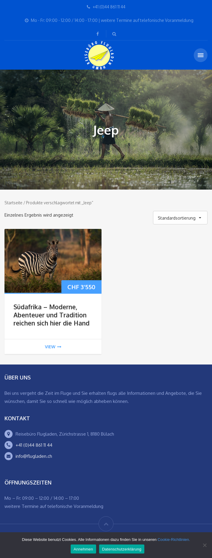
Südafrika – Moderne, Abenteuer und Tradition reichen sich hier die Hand (51, 315)
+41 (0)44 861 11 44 (34, 445)
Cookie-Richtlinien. (174, 539)
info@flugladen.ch (34, 456)
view (53, 346)
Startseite (13, 202)
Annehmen (83, 549)
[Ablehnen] (205, 545)
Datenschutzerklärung (121, 549)
